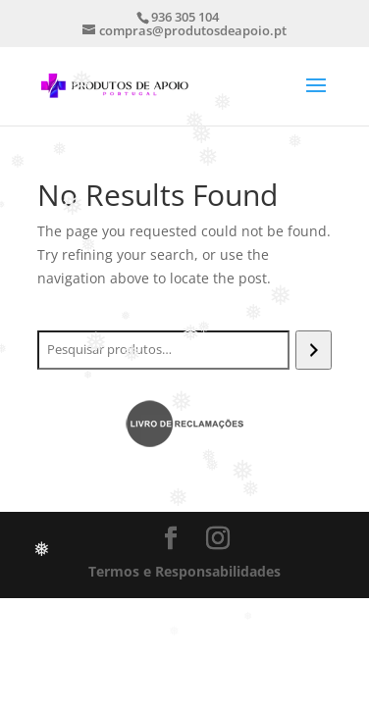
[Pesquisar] (313, 350)
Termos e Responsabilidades (184, 571)
